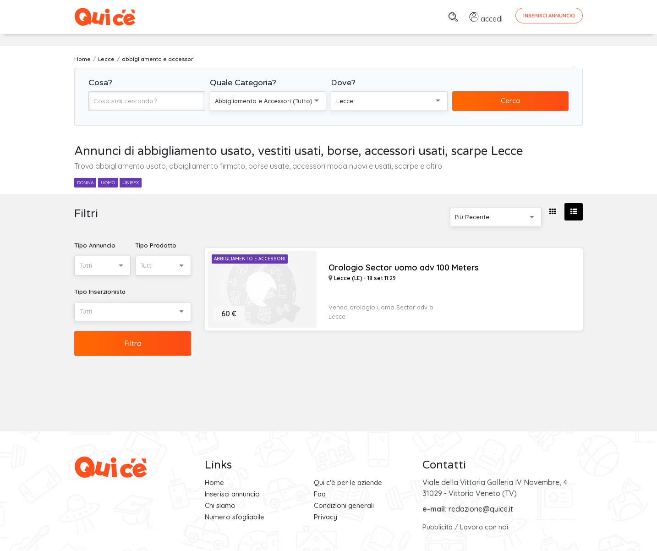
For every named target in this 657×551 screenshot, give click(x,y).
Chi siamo (220, 505)
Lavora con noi (484, 527)
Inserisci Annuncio (549, 15)
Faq (320, 494)
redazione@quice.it (481, 508)
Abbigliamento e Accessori (249, 259)
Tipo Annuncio (94, 245)
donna (85, 183)
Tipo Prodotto (155, 245)
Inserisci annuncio (232, 494)
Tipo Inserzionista (100, 291)
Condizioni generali (344, 505)
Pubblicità (437, 527)
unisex (130, 183)
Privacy (325, 516)
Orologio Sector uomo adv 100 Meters (403, 268)
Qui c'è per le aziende (348, 482)
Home (214, 482)
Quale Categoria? (243, 82)
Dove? (343, 82)
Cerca (510, 100)
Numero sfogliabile (234, 516)
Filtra (133, 343)
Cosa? (100, 82)
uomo (108, 183)
